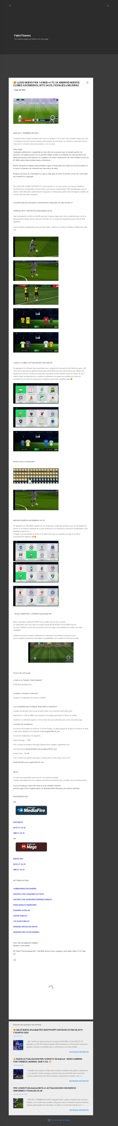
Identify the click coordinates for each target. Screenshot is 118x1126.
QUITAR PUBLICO (20, 916)
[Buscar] (108, 6)
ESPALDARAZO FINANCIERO (25, 905)
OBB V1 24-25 (19, 833)
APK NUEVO (18, 822)
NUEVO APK (18, 859)
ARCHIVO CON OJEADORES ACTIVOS (28, 894)
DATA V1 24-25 (19, 828)
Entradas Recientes (79, 1052)
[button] (87, 83)
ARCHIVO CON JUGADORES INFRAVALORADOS (32, 900)
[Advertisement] (32, 18)
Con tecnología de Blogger (59, 1120)
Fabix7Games (22, 35)
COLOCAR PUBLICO (21, 921)
